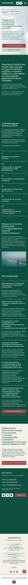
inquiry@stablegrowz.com (11, 485)
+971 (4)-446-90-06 (9, 480)
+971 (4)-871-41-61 (14, 545)
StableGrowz (7, 3)
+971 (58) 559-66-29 (9, 482)
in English (14, 567)
